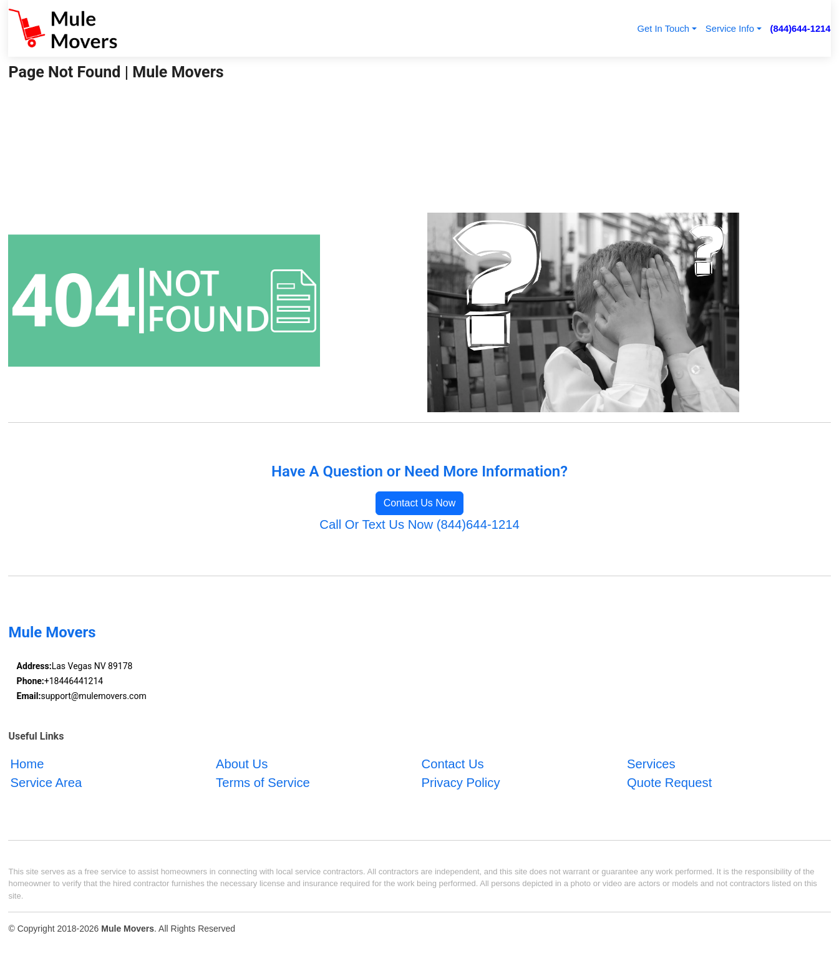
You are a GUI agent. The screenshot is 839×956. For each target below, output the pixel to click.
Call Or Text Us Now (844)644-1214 (419, 524)
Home (27, 764)
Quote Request (669, 782)
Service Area (46, 782)
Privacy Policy (461, 782)
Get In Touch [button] (664, 29)
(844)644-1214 (800, 29)
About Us (242, 764)
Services (651, 764)
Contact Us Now (420, 503)
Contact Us (453, 764)
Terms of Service (263, 782)
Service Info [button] (730, 29)
